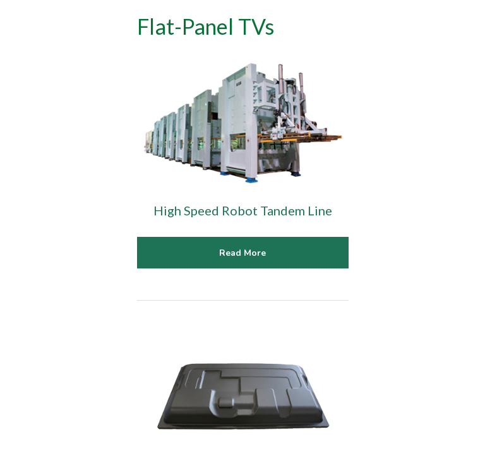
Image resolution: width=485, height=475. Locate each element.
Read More (242, 253)
